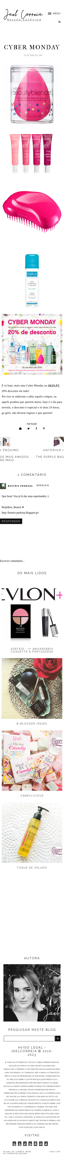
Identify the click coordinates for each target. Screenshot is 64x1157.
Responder (11, 521)
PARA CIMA (55, 1152)
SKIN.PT (53, 385)
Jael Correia (17, 1152)
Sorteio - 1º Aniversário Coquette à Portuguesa (32, 650)
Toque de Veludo (32, 867)
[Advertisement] (32, 920)
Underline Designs (17, 1153)
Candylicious (32, 795)
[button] (53, 13)
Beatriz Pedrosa (20, 486)
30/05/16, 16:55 (42, 485)
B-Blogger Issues (32, 723)
